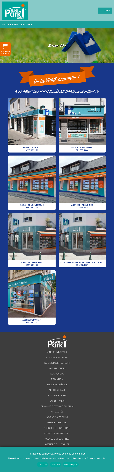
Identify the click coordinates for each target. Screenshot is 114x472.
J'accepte (42, 464)
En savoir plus (70, 464)
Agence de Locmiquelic (32, 182)
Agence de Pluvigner (32, 239)
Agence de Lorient (32, 297)
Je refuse (55, 464)
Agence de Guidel (32, 125)
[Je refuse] (110, 459)
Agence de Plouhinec (82, 182)
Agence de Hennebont (82, 125)
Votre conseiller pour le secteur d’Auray (82, 239)
